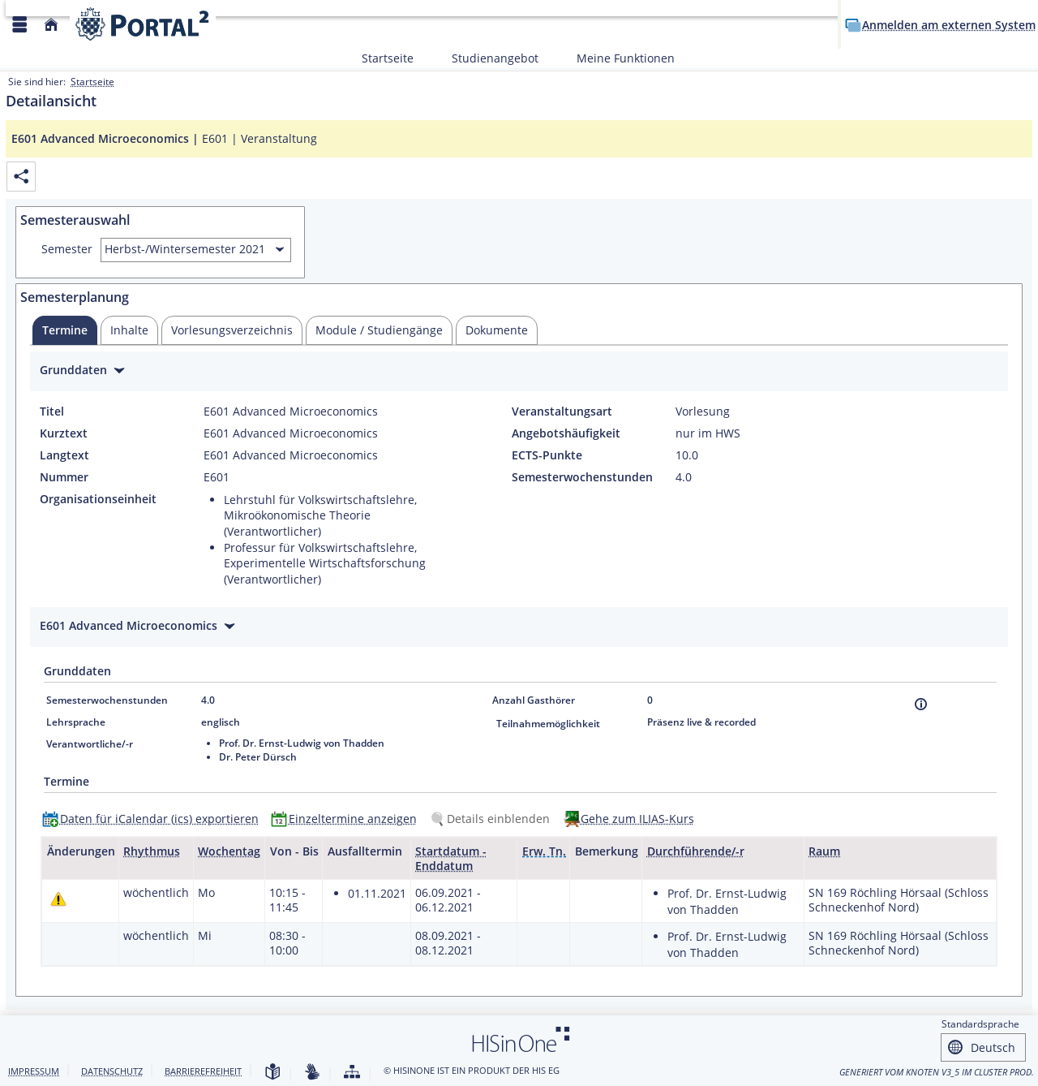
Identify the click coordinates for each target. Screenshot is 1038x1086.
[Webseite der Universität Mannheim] (143, 24)
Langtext (64, 455)
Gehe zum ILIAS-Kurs (637, 818)
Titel (52, 411)
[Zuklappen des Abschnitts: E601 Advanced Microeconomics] (519, 628)
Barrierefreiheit (203, 1071)
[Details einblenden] (493, 819)
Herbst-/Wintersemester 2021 (185, 248)
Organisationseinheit (98, 499)
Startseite (388, 58)
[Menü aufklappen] (19, 25)
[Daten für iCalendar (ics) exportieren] (154, 819)
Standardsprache (980, 1024)
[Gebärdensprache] (312, 1072)
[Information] (921, 704)
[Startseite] (51, 24)
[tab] (64, 330)
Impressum (33, 1071)
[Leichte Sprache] (272, 1072)
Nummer (64, 477)
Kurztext (64, 433)
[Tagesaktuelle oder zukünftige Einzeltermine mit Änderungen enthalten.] (58, 899)
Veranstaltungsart (562, 411)
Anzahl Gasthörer (533, 700)
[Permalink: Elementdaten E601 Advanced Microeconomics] (21, 177)
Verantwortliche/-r (89, 744)
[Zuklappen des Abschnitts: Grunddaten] (519, 372)
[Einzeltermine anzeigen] (347, 819)
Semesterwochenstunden (582, 477)
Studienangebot (486, 58)
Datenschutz (112, 1071)
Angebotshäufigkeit (566, 433)
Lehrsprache (75, 722)
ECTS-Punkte (547, 455)
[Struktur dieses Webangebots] (351, 1072)
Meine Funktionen (617, 58)
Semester (66, 249)
